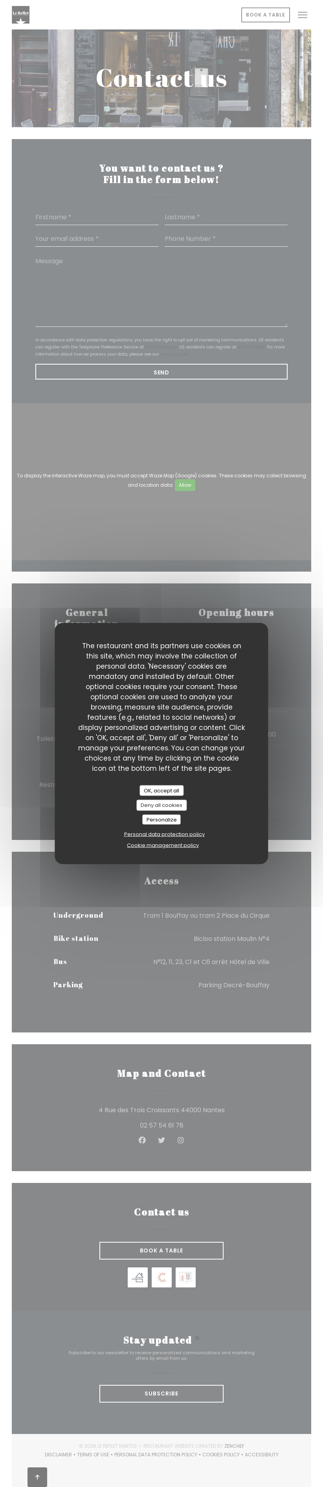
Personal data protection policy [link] (164, 834)
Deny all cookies (161, 805)
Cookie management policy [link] (163, 845)
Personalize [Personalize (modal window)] (162, 819)
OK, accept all (161, 790)
